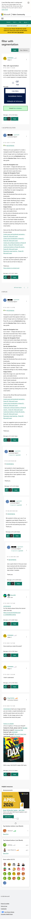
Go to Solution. (18, 108)
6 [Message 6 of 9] (8, 273)
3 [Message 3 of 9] (8, 682)
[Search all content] (17, 25)
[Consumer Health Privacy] (15, 914)
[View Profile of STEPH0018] (10, 58)
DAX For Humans (15, 736)
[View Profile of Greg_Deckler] (10, 698)
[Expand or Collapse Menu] (2, 18)
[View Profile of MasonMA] (13, 595)
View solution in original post (11, 268)
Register (8, 22)
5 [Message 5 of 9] (8, 620)
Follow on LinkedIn (8, 723)
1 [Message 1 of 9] (8, 115)
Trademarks (4, 908)
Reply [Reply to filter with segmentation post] (14, 119)
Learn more (5, 9)
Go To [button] (25, 22)
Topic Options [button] (23, 50)
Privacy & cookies (5, 903)
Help (20, 22)
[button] (14, 50)
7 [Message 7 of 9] (9, 486)
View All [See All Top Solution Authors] (6, 834)
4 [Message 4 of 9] (8, 651)
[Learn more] (8, 816)
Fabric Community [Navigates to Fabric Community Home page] (18, 14)
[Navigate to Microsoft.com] (5, 14)
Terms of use (4, 906)
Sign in (14, 22)
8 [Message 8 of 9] (10, 531)
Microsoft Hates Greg (20, 734)
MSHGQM (14, 732)
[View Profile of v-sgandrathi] (16, 135)
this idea (25, 728)
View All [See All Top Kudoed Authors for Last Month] (6, 853)
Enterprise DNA (19, 730)
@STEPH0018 (10, 145)
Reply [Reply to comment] (14, 277)
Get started (20, 32)
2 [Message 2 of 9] (8, 770)
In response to (15, 455)
